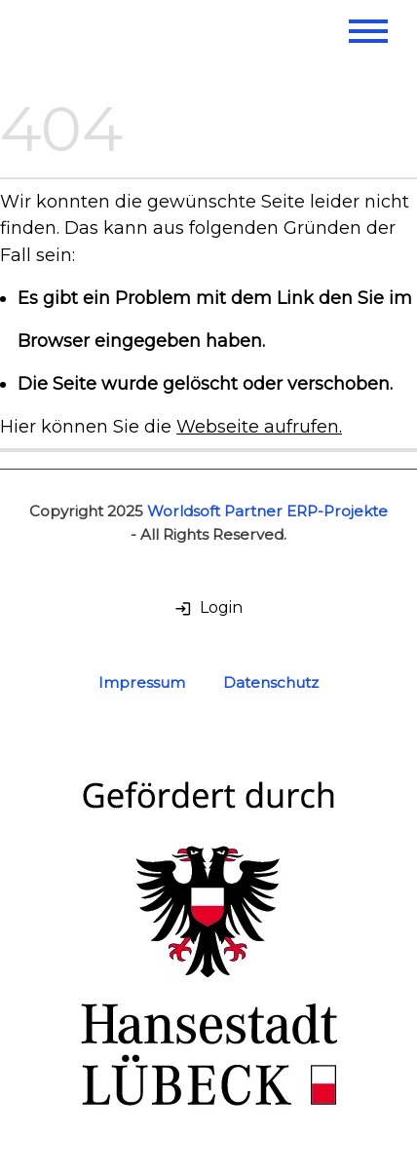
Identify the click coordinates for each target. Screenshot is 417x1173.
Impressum (141, 682)
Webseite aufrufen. (259, 426)
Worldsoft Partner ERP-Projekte (267, 511)
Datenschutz (271, 682)
